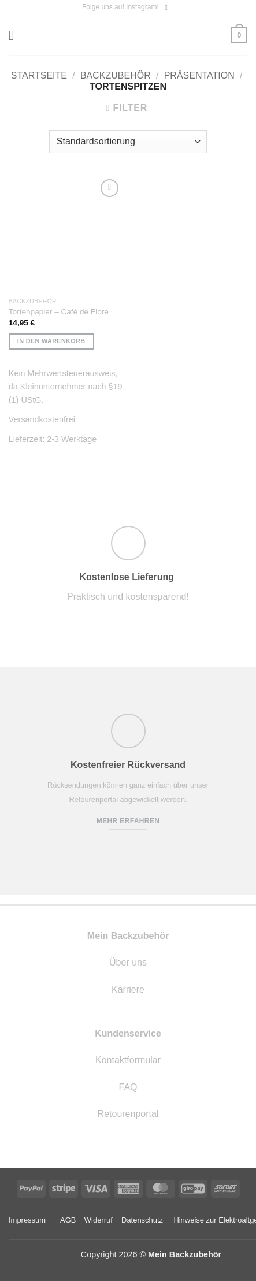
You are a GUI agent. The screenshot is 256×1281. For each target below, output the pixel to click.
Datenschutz (142, 1220)
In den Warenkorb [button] (51, 340)
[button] (16, 35)
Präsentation (199, 75)
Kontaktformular (128, 1060)
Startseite (39, 75)
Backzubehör (115, 75)
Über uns (128, 962)
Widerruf (98, 1220)
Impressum (27, 1220)
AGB (68, 1220)
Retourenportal (128, 1114)
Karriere (128, 989)
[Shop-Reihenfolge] (128, 141)
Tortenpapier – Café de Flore (59, 311)
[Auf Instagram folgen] (168, 7)
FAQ (127, 1087)
